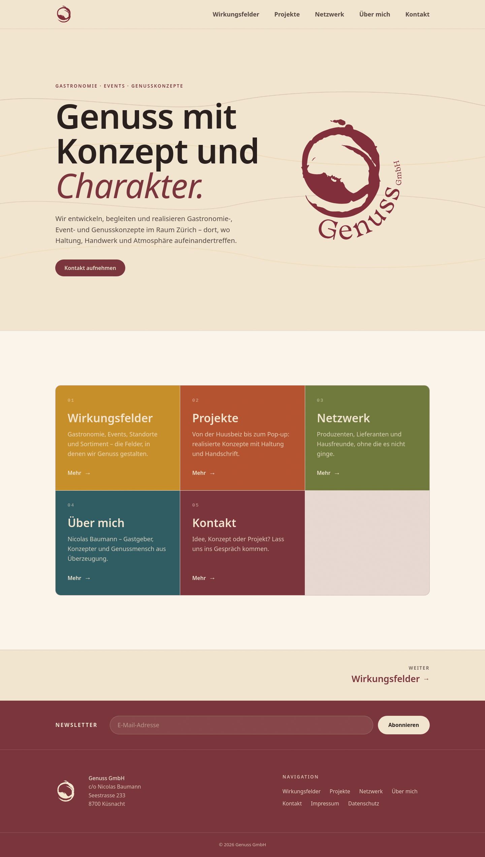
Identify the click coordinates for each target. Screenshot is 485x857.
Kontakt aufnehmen (90, 268)
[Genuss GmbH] (63, 14)
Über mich (404, 791)
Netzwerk (371, 791)
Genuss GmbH (250, 844)
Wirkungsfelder (302, 791)
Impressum (325, 803)
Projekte (340, 791)
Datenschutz (363, 803)
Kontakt (292, 803)
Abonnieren (403, 725)
